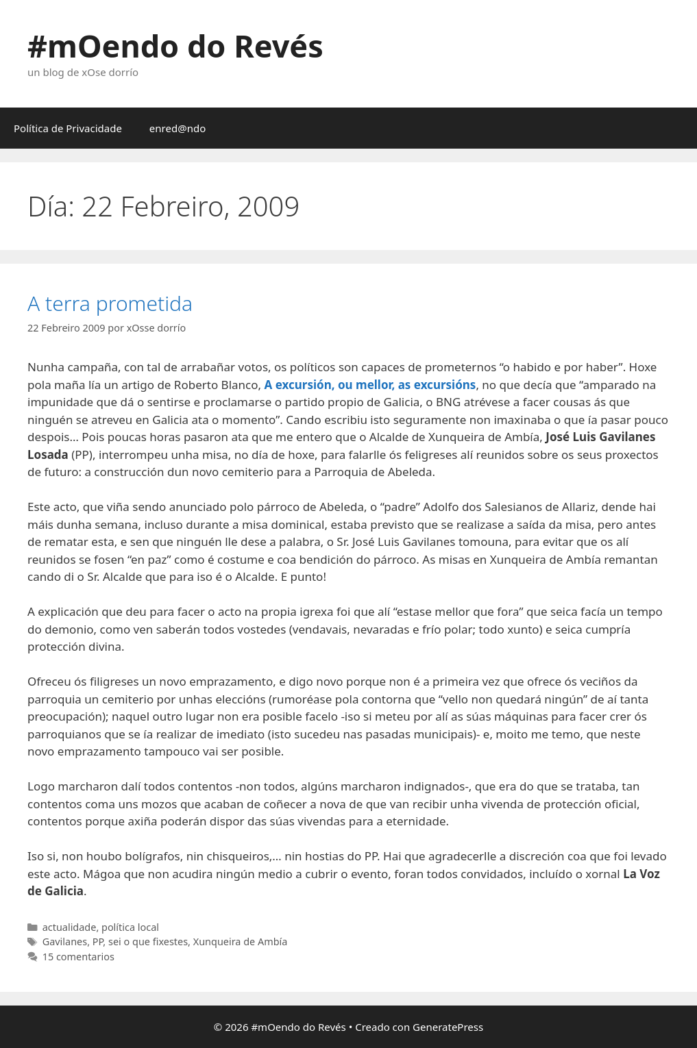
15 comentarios (78, 956)
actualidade (69, 927)
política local (130, 927)
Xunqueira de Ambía (240, 941)
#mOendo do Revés (175, 45)
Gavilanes (64, 941)
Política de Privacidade (68, 128)
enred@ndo (177, 128)
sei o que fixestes (148, 941)
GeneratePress (448, 1027)
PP (98, 941)
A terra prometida (110, 303)
